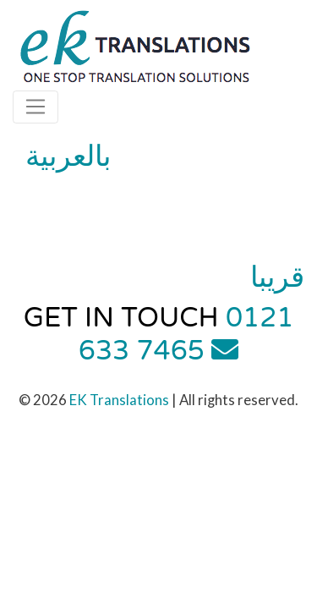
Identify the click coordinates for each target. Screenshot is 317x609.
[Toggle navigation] (35, 107)
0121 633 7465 (186, 334)
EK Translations (119, 400)
